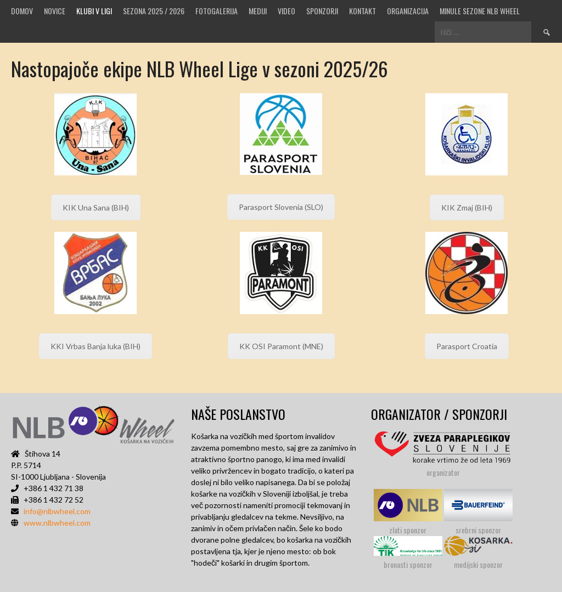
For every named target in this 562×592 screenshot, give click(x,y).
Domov (22, 10)
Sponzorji (322, 10)
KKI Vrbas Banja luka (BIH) (95, 346)
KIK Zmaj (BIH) (466, 207)
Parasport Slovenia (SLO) (281, 207)
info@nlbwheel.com (57, 511)
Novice (54, 10)
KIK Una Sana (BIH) (96, 207)
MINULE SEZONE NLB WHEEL (480, 10)
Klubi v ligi (94, 10)
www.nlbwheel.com (57, 522)
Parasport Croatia (466, 346)
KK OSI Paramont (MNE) (281, 346)
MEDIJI (258, 10)
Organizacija (408, 10)
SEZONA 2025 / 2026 (153, 10)
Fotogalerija (216, 10)
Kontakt (362, 10)
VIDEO (286, 10)
